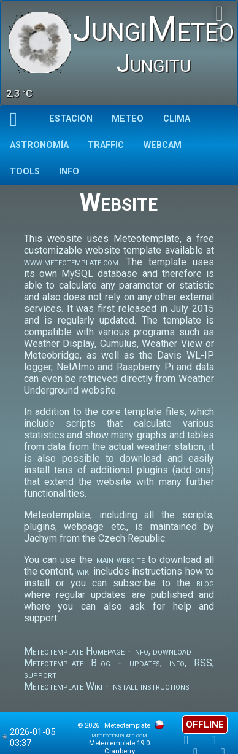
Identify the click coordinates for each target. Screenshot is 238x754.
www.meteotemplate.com (71, 262)
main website (120, 560)
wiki (84, 571)
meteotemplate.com (119, 735)
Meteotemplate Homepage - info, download (107, 651)
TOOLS (25, 171)
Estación (71, 119)
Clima (176, 119)
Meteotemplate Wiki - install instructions (107, 686)
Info (69, 171)
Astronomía (39, 145)
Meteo (128, 119)
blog (205, 583)
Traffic (106, 145)
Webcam (163, 145)
